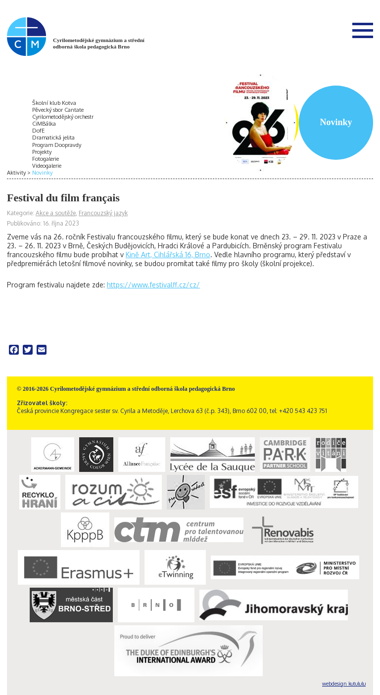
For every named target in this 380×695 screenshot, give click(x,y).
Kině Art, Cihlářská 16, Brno (168, 254)
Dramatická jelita (53, 137)
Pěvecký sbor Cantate (58, 109)
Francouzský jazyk (103, 213)
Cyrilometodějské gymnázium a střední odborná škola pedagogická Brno (98, 43)
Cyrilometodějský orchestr (63, 116)
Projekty (41, 151)
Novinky (42, 172)
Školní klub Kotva (54, 102)
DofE (38, 130)
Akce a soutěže (56, 213)
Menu (362, 30)
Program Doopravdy (56, 144)
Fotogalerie (45, 158)
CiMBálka (44, 123)
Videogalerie (46, 165)
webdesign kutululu (344, 684)
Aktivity (16, 172)
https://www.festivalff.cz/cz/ (153, 284)
